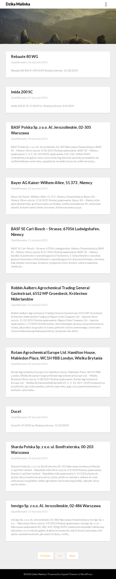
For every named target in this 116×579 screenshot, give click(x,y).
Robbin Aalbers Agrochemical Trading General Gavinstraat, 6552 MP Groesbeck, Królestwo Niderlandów (50, 293)
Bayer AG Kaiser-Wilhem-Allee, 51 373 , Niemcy (51, 182)
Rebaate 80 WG (24, 56)
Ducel (16, 411)
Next (72, 555)
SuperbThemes (69, 574)
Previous (45, 555)
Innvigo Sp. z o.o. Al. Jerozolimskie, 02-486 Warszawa (56, 505)
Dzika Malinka (18, 4)
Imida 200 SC (22, 92)
